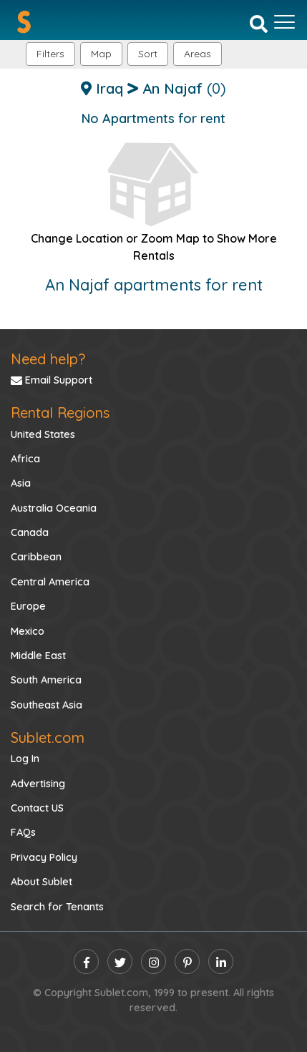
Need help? (48, 359)
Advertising (38, 783)
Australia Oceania (54, 508)
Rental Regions (60, 413)
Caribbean (36, 556)
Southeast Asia (46, 704)
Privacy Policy (44, 857)
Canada (30, 532)
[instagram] (153, 961)
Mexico (27, 631)
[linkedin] (220, 961)
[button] (197, 54)
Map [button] (101, 53)
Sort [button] (147, 53)
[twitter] (119, 961)
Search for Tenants (57, 906)
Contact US (37, 808)
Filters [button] (50, 53)
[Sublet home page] (23, 22)
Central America (50, 581)
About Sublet (41, 881)
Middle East (38, 655)
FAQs (23, 832)
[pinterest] (187, 961)
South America (46, 679)
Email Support (51, 380)
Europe (28, 606)
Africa (25, 458)
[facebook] (86, 961)
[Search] (259, 23)
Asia (21, 483)
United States (43, 434)
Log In (25, 758)
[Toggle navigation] (284, 22)
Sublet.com (47, 737)
